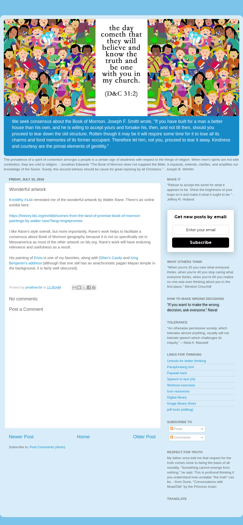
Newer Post (21, 436)
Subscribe (201, 242)
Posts (176, 429)
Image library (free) (181, 403)
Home (83, 436)
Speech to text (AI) (181, 379)
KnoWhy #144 (21, 200)
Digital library (177, 397)
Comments (180, 437)
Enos (39, 258)
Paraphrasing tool (180, 367)
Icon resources (178, 391)
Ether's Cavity (110, 258)
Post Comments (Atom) (47, 447)
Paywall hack (177, 373)
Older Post (144, 436)
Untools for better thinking (186, 361)
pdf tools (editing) (180, 409)
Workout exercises (181, 385)
